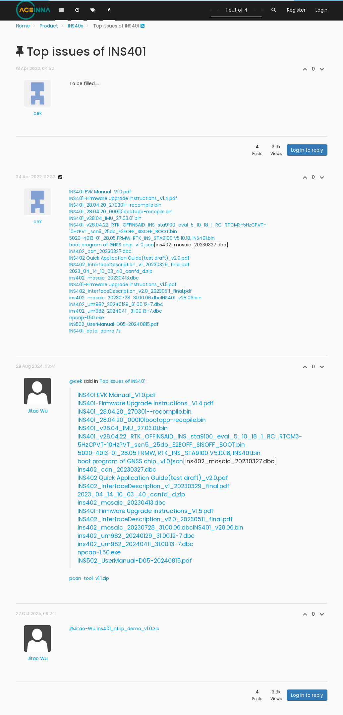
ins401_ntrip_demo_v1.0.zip (128, 628)
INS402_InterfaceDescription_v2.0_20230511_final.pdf (130, 291)
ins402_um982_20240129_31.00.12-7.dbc (116, 304)
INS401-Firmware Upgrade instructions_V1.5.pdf (123, 284)
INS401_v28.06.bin (181, 297)
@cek (75, 381)
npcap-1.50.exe (86, 317)
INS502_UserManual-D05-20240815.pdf (114, 324)
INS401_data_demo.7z (95, 331)
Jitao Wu (38, 411)
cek (37, 113)
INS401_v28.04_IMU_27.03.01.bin (105, 218)
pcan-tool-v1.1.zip (89, 578)
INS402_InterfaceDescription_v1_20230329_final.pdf (129, 264)
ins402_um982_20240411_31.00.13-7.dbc (115, 311)
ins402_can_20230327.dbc (100, 251)
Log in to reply (307, 150)
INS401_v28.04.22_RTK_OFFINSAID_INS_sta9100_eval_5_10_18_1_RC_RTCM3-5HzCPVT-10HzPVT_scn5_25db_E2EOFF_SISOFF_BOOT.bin (167, 228)
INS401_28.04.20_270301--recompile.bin (115, 205)
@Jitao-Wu (82, 628)
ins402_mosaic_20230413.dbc (104, 278)
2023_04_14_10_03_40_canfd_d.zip (110, 271)
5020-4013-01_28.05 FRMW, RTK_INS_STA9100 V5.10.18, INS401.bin (142, 238)
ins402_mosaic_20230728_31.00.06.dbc (115, 297)
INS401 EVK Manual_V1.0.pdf (100, 191)
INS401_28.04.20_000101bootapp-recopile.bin (121, 211)
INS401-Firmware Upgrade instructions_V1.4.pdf (123, 198)
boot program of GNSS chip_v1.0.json (111, 244)
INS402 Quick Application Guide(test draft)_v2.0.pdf (129, 258)
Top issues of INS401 (122, 381)
